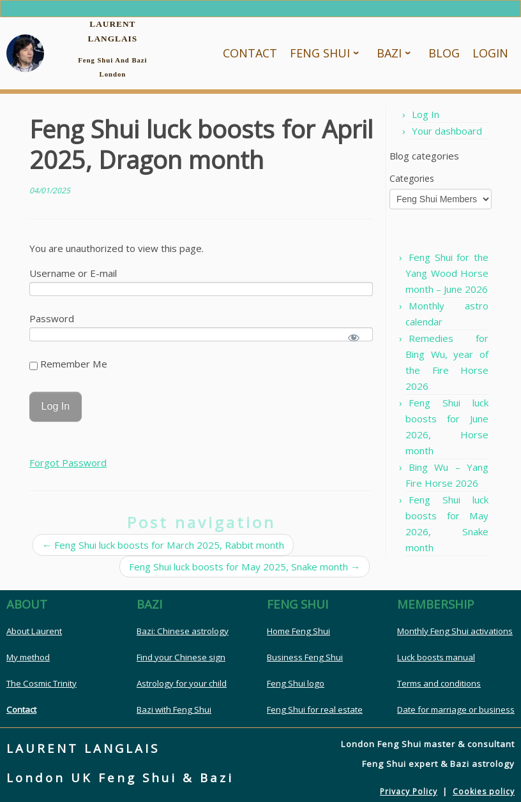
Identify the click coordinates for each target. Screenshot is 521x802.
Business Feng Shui (305, 657)
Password (51, 318)
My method (28, 657)
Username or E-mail (73, 273)
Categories (411, 178)
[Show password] (354, 337)
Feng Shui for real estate (315, 709)
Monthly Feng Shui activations (455, 631)
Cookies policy (484, 791)
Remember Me (68, 363)
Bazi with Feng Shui (174, 709)
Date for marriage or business (456, 709)
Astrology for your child (182, 683)
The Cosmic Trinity (41, 683)
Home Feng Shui (298, 631)
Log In (425, 114)
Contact (21, 709)
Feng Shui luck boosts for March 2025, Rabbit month (163, 544)
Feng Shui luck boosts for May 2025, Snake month (244, 566)
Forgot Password (68, 462)
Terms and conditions (439, 683)
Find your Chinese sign (181, 657)
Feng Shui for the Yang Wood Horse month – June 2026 (446, 273)
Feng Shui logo (295, 683)
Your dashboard (447, 130)
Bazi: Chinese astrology (183, 631)
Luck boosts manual (436, 657)
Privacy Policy (408, 791)
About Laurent (34, 631)
